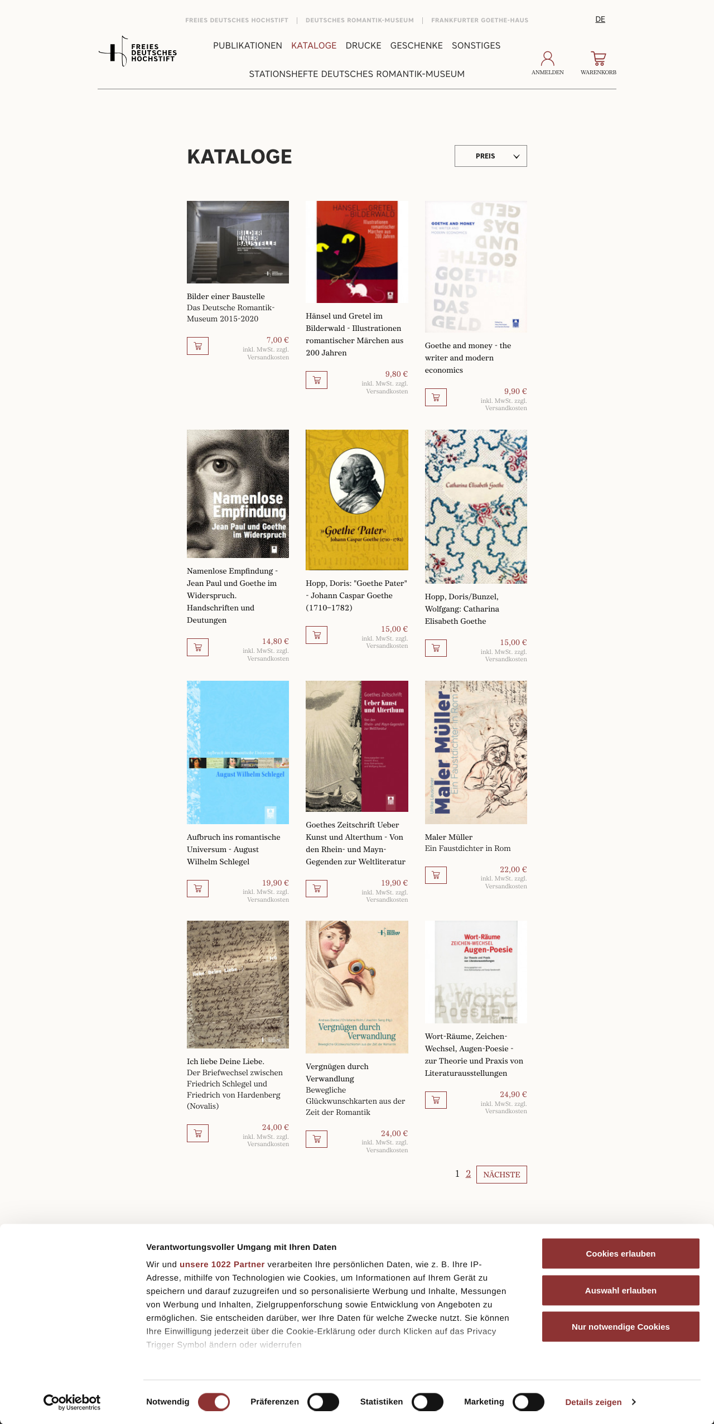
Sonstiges (476, 45)
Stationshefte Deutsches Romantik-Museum (357, 74)
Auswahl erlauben (621, 1290)
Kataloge (313, 45)
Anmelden (548, 63)
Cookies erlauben (620, 1253)
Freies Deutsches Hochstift (236, 20)
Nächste (502, 1175)
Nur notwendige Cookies (621, 1326)
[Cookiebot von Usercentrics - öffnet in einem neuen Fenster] (72, 1402)
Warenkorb (598, 63)
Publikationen (247, 45)
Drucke (364, 45)
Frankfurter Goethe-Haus (480, 20)
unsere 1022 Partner (222, 1264)
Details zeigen (593, 1402)
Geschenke (416, 45)
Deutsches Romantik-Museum (360, 20)
